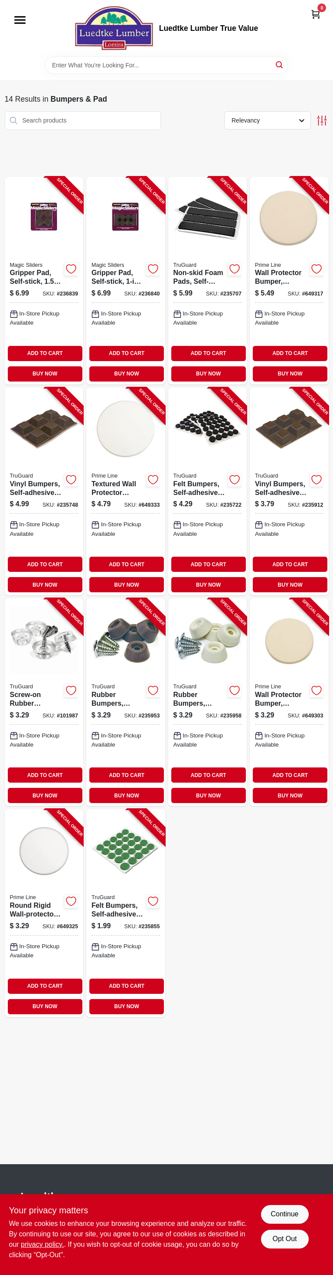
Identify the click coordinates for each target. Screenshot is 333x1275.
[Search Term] (166, 65)
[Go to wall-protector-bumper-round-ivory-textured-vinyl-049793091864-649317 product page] (289, 281)
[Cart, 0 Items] (315, 14)
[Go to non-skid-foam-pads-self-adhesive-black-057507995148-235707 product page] (207, 281)
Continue (284, 1214)
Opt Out (284, 1238)
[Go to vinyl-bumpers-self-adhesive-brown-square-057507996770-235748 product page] (44, 491)
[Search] (280, 64)
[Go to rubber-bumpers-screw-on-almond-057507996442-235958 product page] (207, 702)
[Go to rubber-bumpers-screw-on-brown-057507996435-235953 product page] (125, 702)
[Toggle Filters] (322, 121)
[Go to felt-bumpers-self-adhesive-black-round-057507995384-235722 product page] (207, 491)
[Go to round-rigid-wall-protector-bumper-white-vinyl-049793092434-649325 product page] (44, 913)
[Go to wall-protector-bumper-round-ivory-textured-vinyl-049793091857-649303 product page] (289, 702)
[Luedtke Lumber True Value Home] (114, 28)
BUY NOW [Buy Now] (45, 374)
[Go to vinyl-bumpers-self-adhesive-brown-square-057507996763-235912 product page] (289, 491)
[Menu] (20, 20)
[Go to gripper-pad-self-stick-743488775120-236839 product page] (44, 281)
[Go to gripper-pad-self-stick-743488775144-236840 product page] (125, 281)
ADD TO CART (45, 353)
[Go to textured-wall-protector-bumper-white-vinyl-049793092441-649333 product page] (125, 491)
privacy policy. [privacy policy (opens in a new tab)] (42, 1244)
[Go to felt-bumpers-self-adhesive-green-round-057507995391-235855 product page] (125, 913)
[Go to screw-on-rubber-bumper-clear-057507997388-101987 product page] (44, 702)
